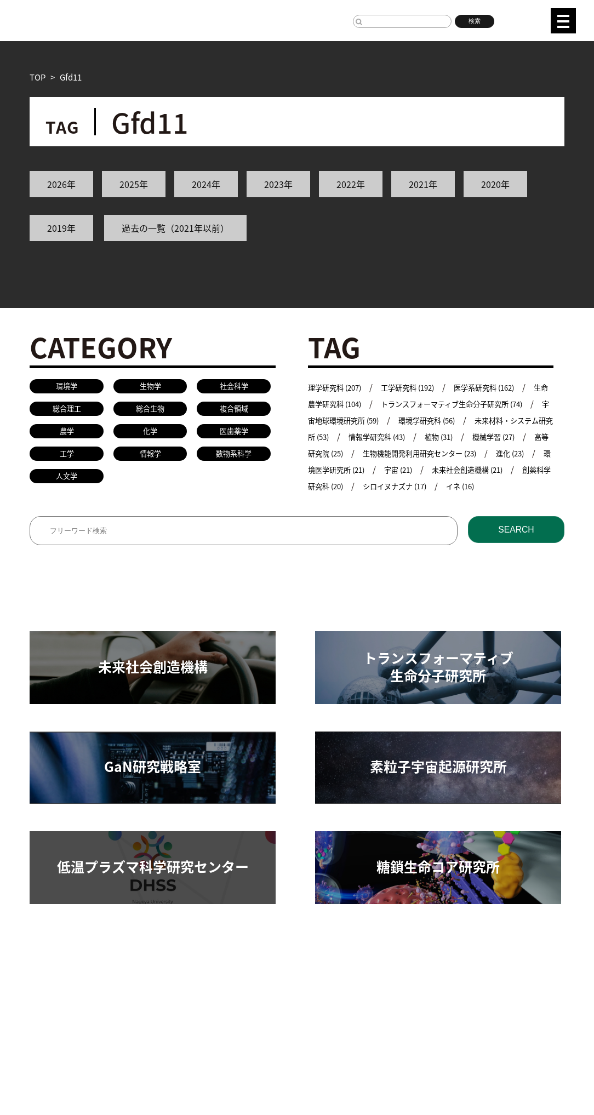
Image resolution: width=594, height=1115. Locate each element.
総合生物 (150, 412)
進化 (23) (401, 469)
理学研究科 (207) (338, 387)
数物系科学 (233, 460)
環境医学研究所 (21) (473, 469)
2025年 (133, 184)
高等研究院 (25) (424, 453)
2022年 (350, 184)
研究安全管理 (327, 987)
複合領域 (234, 412)
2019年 (61, 228)
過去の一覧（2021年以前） (175, 228)
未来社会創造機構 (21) (383, 485)
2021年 (423, 184)
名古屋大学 (50, 1055)
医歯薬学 (234, 436)
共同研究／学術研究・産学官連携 (182, 987)
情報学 (150, 460)
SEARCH (515, 547)
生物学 (150, 387)
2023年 (278, 184)
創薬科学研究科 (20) (480, 485)
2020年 (495, 184)
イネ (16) (401, 502)
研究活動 (46, 987)
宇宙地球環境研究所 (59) (387, 420)
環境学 (66, 387)
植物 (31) (527, 436)
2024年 (206, 184)
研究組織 (92, 987)
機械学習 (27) (352, 453)
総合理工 (66, 412)
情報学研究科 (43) (458, 436)
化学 (150, 436)
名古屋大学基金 (112, 1055)
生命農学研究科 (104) (347, 403)
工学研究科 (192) (419, 387)
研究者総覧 (174, 1055)
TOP (37, 77)
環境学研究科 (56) (484, 420)
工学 (67, 460)
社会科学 (234, 387)
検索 (475, 21)
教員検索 (274, 987)
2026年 (61, 184)
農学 (67, 436)
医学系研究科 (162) (505, 387)
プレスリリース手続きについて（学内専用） (290, 1055)
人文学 (66, 484)
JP (515, 19)
